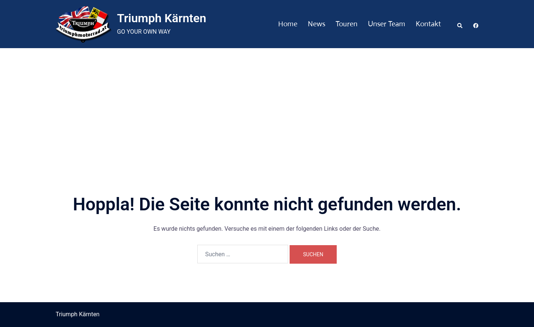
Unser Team (386, 24)
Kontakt (428, 24)
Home (287, 24)
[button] (460, 24)
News (316, 24)
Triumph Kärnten (162, 18)
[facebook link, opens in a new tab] (475, 24)
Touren (346, 24)
